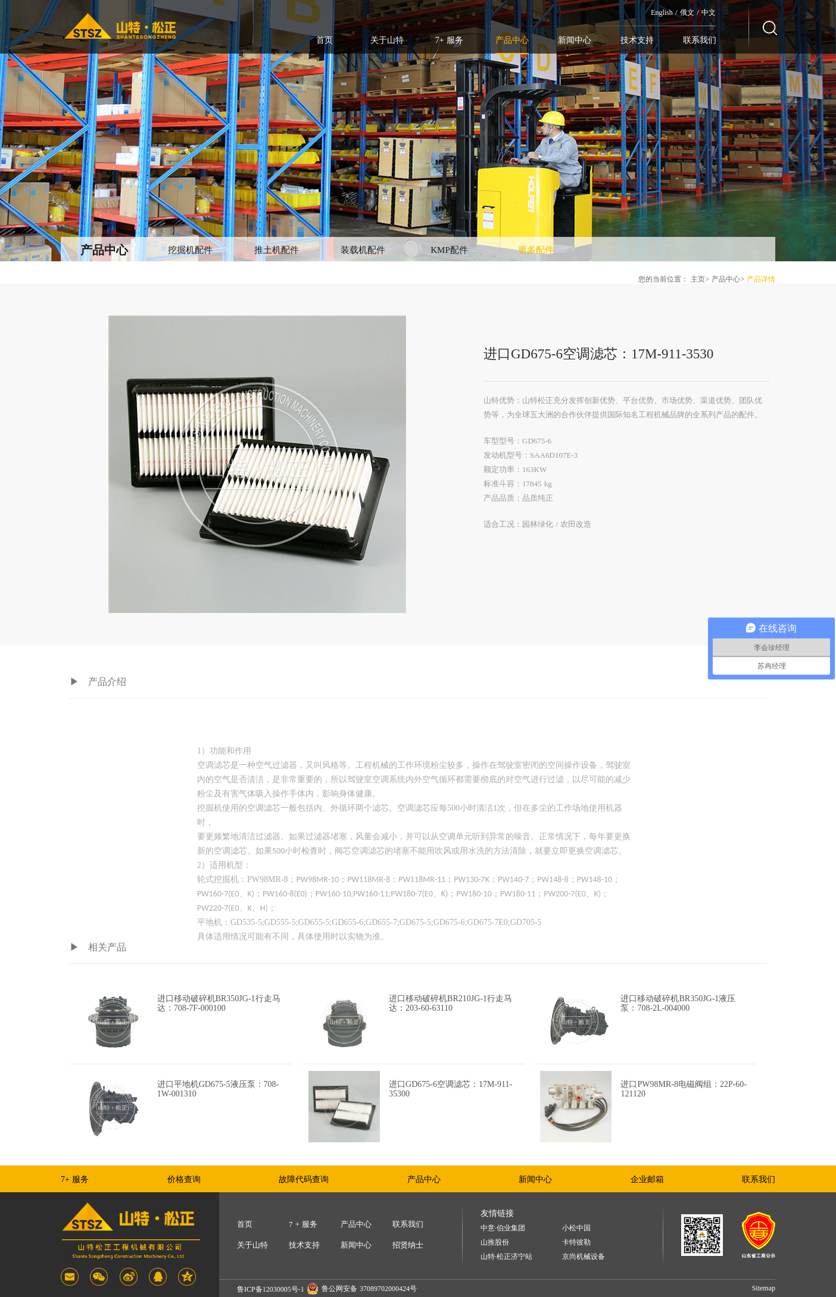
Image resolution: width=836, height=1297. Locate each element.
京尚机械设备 (583, 1257)
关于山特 (387, 40)
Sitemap (763, 1288)
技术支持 (637, 40)
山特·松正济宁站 (506, 1257)
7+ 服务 (449, 40)
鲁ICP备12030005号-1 (270, 1289)
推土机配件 (276, 250)
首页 (324, 40)
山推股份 (495, 1242)
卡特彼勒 (576, 1242)
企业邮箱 (647, 1179)
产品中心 (512, 40)
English (662, 12)
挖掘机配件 (190, 250)
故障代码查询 (304, 1179)
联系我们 (699, 40)
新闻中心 (574, 40)
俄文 (687, 12)
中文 (708, 12)
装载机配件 (363, 250)
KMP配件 (449, 250)
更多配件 (536, 250)
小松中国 (576, 1228)
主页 (698, 279)
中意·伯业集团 (503, 1228)
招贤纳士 (407, 1244)
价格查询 (184, 1179)
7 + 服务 (303, 1224)
